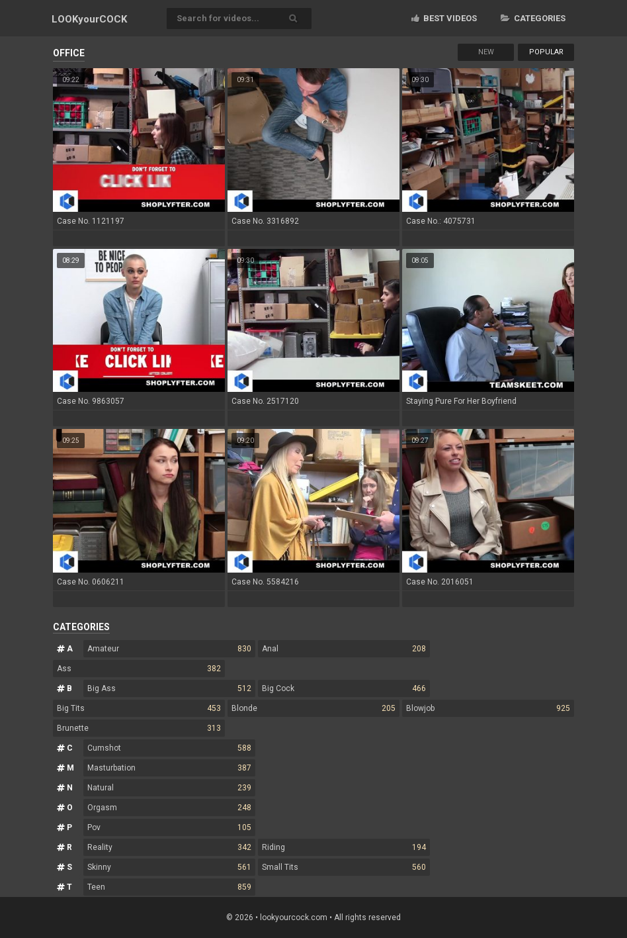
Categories (533, 18)
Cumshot (169, 748)
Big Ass (169, 688)
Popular (546, 52)
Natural (169, 787)
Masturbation (169, 768)
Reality (169, 847)
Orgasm (169, 807)
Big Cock (344, 688)
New (486, 52)
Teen (169, 887)
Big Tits (139, 708)
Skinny (169, 867)
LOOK (89, 19)
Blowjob (488, 708)
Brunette (139, 728)
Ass (139, 668)
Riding (344, 847)
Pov (169, 827)
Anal (344, 648)
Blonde (313, 708)
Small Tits (344, 867)
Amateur (169, 648)
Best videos (444, 18)
